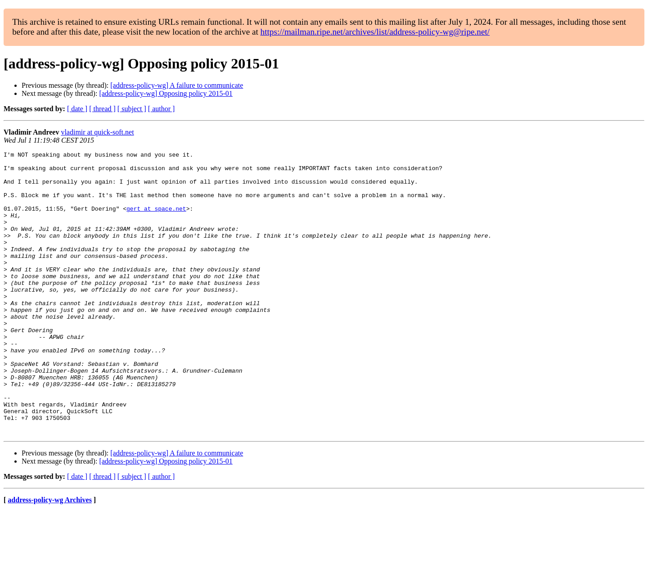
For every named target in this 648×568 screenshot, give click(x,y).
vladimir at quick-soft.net (97, 132)
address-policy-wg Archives (50, 556)
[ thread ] (102, 109)
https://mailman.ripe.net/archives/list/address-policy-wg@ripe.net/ (375, 31)
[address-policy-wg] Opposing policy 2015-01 (165, 93)
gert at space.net (156, 220)
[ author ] (161, 109)
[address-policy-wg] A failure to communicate (176, 85)
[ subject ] (131, 109)
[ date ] (77, 109)
